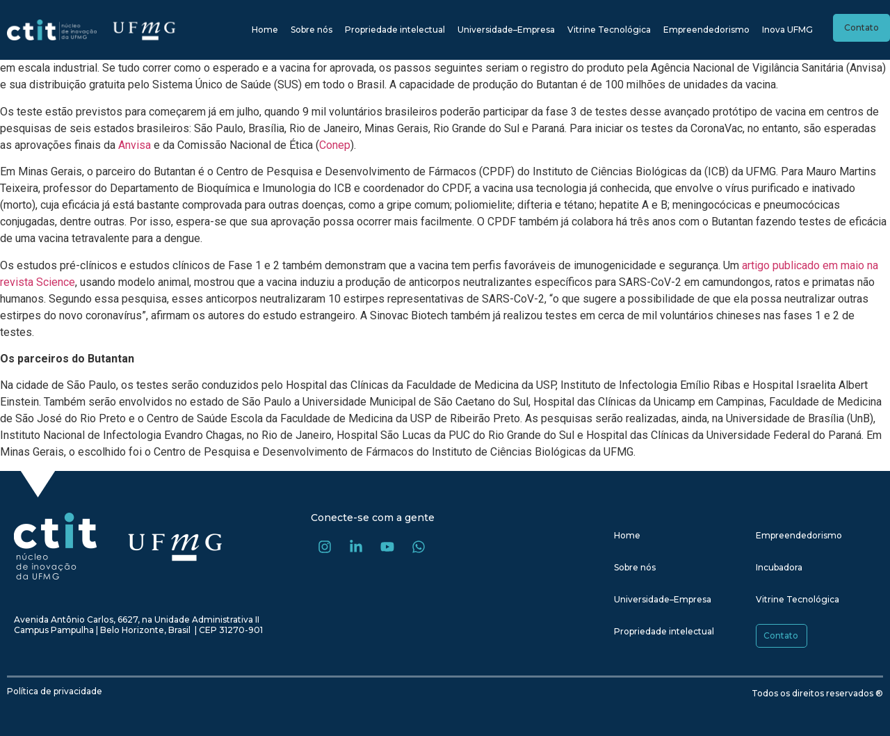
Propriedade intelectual (395, 29)
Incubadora (779, 567)
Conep (334, 145)
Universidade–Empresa (506, 29)
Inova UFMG (787, 29)
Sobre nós (311, 29)
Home (265, 29)
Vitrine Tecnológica (609, 29)
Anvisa (134, 145)
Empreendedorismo (706, 29)
